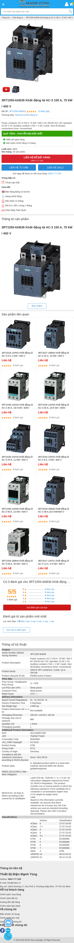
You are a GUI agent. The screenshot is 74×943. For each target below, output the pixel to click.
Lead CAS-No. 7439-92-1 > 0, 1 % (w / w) (50, 778)
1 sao (51, 621)
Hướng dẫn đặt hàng (10, 902)
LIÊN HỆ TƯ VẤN (18, 167)
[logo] (35, 4)
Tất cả (20, 621)
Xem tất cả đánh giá (16, 630)
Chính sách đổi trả (8, 898)
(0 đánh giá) (44, 111)
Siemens (19, 115)
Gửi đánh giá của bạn (37, 607)
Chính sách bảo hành (10, 906)
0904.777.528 (54, 173)
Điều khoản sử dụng (9, 914)
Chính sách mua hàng (10, 894)
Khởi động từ (31, 115)
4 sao (33, 621)
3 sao (39, 621)
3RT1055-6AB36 (17, 111)
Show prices (36, 687)
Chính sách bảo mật (9, 918)
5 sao (27, 621)
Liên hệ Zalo (55, 167)
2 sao (45, 621)
